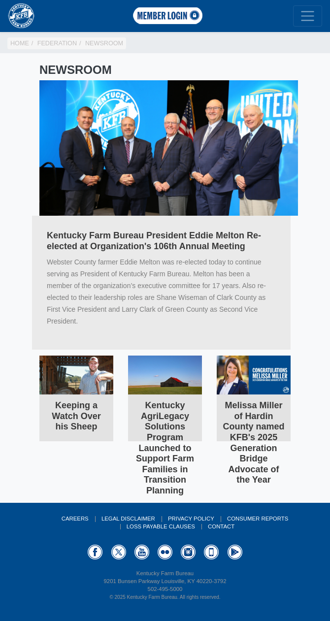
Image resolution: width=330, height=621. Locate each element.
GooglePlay (235, 552)
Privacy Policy (191, 519)
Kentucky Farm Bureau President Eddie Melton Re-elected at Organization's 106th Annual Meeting (154, 240)
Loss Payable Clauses (161, 526)
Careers (75, 519)
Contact (221, 526)
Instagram (188, 552)
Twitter (118, 552)
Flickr (165, 552)
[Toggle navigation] (307, 16)
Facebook (95, 552)
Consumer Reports (257, 519)
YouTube (141, 552)
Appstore (211, 552)
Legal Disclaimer (128, 519)
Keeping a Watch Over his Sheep (76, 415)
